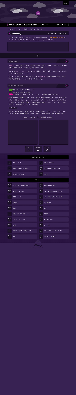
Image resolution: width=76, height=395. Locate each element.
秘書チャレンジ (17, 196)
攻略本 (46, 174)
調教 (45, 208)
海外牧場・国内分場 (18, 174)
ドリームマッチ (48, 219)
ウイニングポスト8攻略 (15, 29)
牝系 (34, 71)
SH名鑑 (46, 213)
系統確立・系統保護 (46, 117)
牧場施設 (15, 202)
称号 (14, 236)
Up (29, 147)
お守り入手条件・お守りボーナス (53, 230)
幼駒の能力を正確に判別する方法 (22, 230)
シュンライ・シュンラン (21, 71)
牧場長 (14, 208)
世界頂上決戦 (47, 202)
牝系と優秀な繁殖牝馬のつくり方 (53, 191)
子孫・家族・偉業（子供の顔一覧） (54, 196)
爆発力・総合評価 (49, 162)
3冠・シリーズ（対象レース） (21, 185)
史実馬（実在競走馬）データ (21, 168)
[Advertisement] (38, 54)
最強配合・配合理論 (29, 29)
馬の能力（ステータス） (51, 236)
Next (47, 147)
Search (66, 3)
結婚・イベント (17, 162)
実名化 (14, 225)
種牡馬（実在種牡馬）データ (52, 168)
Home (38, 147)
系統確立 (11, 65)
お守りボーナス (42, 76)
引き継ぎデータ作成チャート (21, 213)
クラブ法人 (47, 225)
